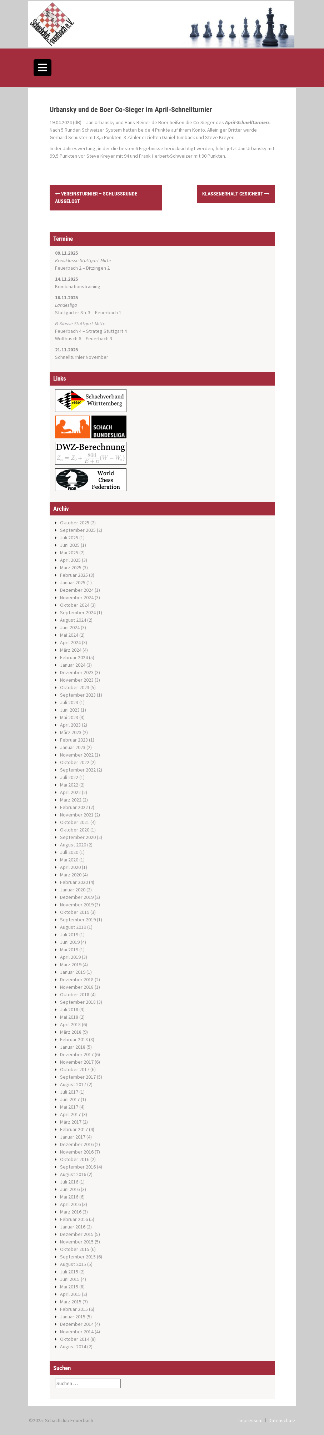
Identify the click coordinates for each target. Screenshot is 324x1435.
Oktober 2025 (74, 522)
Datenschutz (282, 1420)
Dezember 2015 (77, 1234)
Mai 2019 (69, 949)
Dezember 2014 (77, 1324)
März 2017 (70, 1122)
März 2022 (70, 800)
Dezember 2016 (77, 1144)
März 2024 (70, 650)
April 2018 (70, 1024)
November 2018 (77, 987)
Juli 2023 (69, 702)
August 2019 (73, 927)
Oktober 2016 (74, 1159)
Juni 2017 (70, 1099)
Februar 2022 (74, 807)
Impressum (251, 1420)
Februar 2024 (74, 657)
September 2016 (78, 1167)
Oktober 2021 (74, 822)
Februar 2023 (74, 740)
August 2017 (73, 1084)
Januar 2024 (72, 665)
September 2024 (78, 612)
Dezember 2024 (77, 590)
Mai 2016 (69, 1197)
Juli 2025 (69, 537)
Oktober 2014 (74, 1339)
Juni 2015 (70, 1279)
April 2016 (70, 1204)
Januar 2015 (72, 1316)
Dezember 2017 (77, 1054)
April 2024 (70, 642)
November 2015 (77, 1241)
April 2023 (70, 725)
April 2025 (70, 560)
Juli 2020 (69, 852)
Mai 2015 (69, 1286)
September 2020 (78, 837)
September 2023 (78, 695)
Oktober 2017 (74, 1069)
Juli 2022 (69, 777)
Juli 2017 (69, 1092)
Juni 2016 (70, 1189)
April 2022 (70, 792)
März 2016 (70, 1211)
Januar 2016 (72, 1226)
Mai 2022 (69, 785)
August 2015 (73, 1264)
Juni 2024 (70, 627)
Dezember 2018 (77, 979)
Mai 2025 (69, 552)
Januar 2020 (72, 889)
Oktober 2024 (74, 605)
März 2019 (70, 964)
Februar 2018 (74, 1039)
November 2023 (77, 680)
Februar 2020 (74, 882)
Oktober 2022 (74, 762)
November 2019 (77, 904)
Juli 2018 (69, 1009)
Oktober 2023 (74, 687)
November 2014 (77, 1331)
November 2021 (77, 814)
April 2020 (70, 867)
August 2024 (73, 620)
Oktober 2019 (74, 912)
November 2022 (77, 755)
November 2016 (77, 1152)
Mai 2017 (69, 1107)
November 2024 (77, 597)
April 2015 (70, 1294)
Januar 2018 (72, 1047)
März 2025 (70, 567)
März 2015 (70, 1301)
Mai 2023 (69, 717)
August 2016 (73, 1174)
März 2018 (70, 1032)
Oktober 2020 (74, 829)
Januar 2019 (72, 972)
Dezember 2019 (77, 897)
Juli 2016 (69, 1182)
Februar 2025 (74, 575)
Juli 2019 (69, 934)
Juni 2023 (70, 710)
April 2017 (70, 1114)
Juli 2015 (69, 1271)
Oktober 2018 (74, 994)
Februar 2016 (74, 1219)
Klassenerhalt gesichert (235, 194)
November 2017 (77, 1062)
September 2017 (78, 1077)
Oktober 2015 (74, 1249)
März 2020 (70, 874)
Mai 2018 (69, 1017)
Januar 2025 (72, 582)
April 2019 (70, 957)
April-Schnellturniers (247, 122)
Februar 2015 (74, 1309)
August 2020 (73, 844)
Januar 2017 (72, 1137)
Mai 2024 (69, 635)
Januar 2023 (72, 747)
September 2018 (78, 1002)
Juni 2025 (70, 545)
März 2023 (70, 732)
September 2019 (78, 919)
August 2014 (73, 1346)
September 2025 (78, 530)
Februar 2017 (74, 1129)
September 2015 (78, 1256)
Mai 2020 (69, 859)
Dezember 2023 (77, 672)
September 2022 (78, 770)
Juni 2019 (70, 942)
